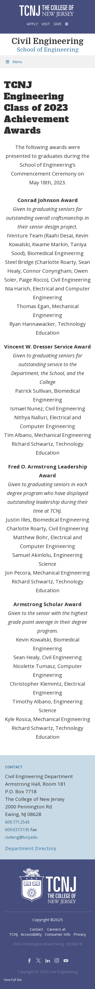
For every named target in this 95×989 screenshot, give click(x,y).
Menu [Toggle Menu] (13, 61)
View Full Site (13, 980)
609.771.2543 (17, 822)
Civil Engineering (48, 41)
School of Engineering (48, 50)
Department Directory (30, 848)
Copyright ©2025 (47, 919)
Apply (32, 23)
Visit (46, 23)
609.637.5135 (17, 829)
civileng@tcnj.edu (21, 837)
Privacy (79, 934)
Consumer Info (57, 934)
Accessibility (31, 934)
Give (57, 23)
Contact (36, 929)
